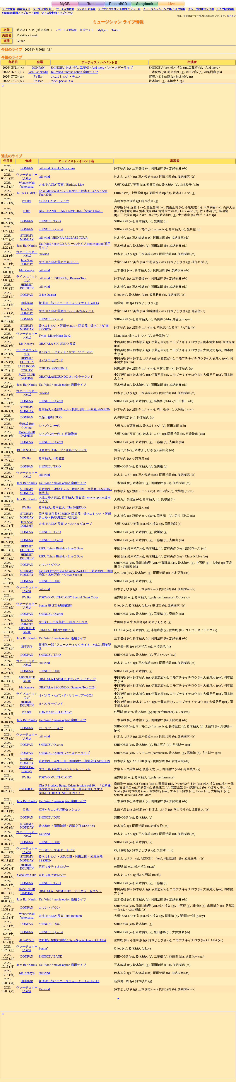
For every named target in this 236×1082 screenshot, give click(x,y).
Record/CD (118, 4)
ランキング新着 (86, 9)
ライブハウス (119, 9)
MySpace (102, 30)
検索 (8, 9)
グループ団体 (201, 9)
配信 (225, 9)
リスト (43, 9)
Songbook (144, 4)
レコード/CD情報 (66, 30)
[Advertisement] (118, 119)
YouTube (20, 12)
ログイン (231, 16)
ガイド (23, 9)
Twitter (115, 30)
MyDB (65, 4)
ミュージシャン (164, 9)
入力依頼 (65, 9)
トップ (57, 12)
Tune (91, 4)
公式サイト (87, 30)
